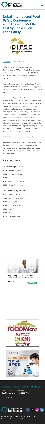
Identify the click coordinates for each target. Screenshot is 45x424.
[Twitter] (32, 410)
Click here (6, 62)
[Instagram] (37, 410)
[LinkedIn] (42, 410)
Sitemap (24, 419)
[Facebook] (28, 410)
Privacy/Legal (14, 419)
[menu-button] (42, 4)
